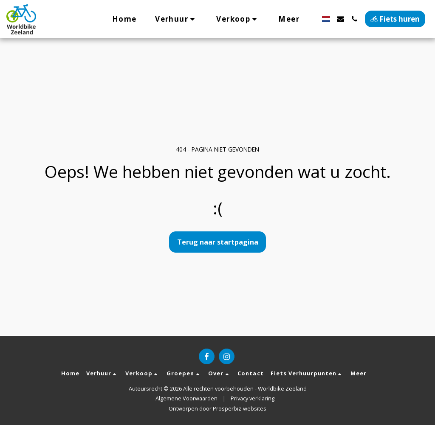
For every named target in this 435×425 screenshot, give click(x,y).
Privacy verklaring (252, 398)
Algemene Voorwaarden (186, 398)
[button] (176, 18)
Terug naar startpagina (217, 242)
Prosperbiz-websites (239, 408)
